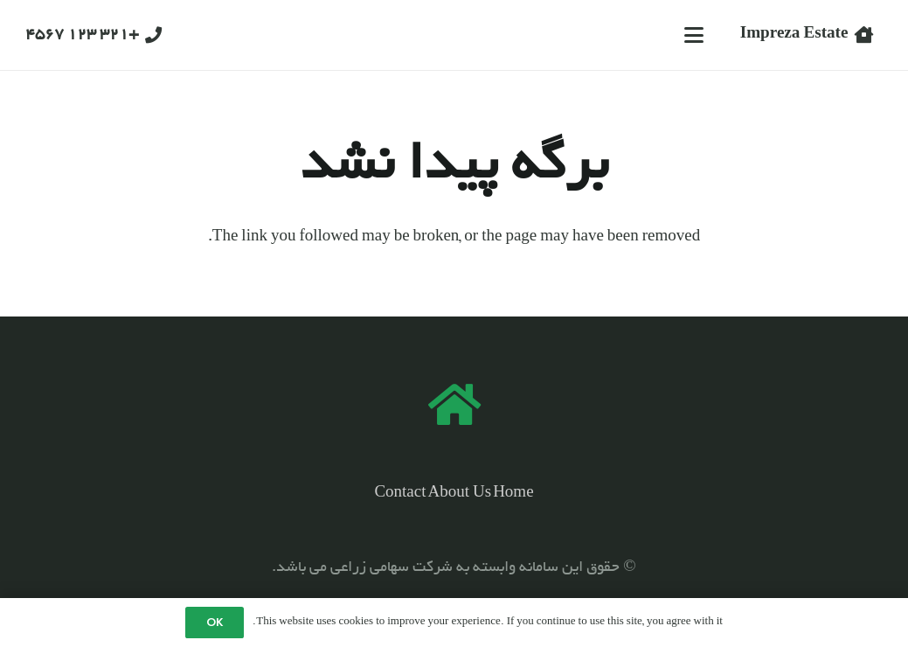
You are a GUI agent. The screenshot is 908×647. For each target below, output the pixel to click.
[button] (694, 35)
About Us (460, 493)
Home (513, 493)
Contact (400, 493)
